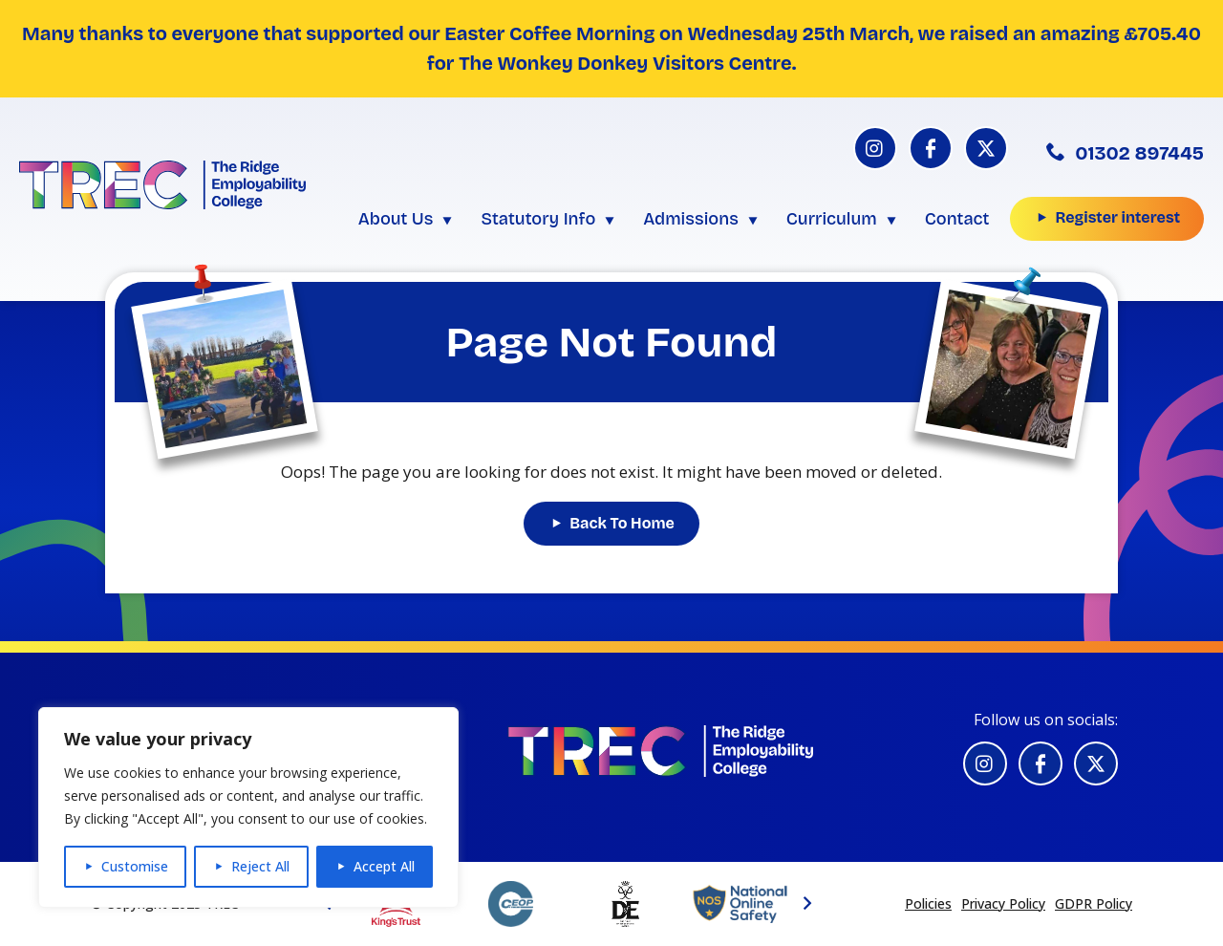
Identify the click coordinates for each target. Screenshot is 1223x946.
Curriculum (831, 218)
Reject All (260, 866)
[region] (248, 807)
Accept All (384, 866)
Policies (928, 903)
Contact (957, 218)
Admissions (691, 218)
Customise (134, 866)
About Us (396, 218)
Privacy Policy (1003, 903)
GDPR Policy (1093, 903)
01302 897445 (1125, 152)
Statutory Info (538, 218)
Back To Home (622, 523)
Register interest (1117, 217)
